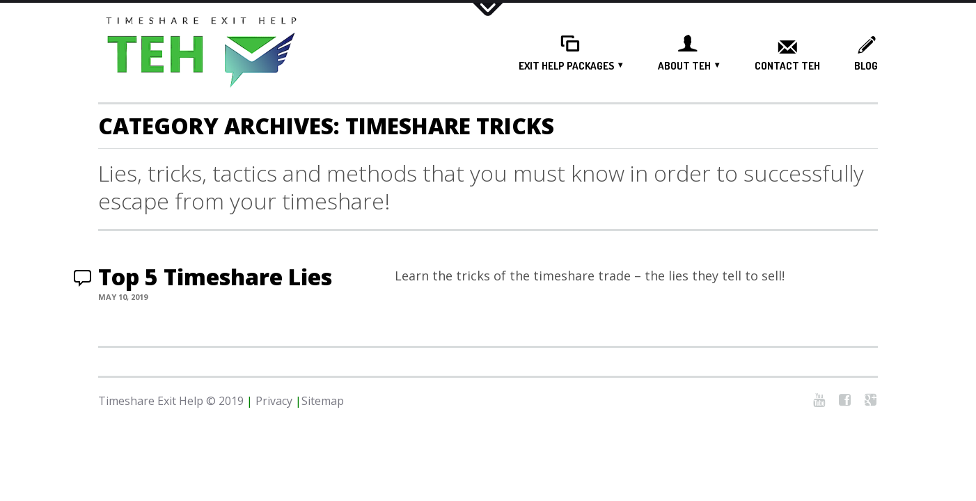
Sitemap (322, 400)
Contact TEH (787, 66)
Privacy (273, 400)
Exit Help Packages (566, 65)
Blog (866, 66)
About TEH (684, 65)
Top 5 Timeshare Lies (215, 277)
